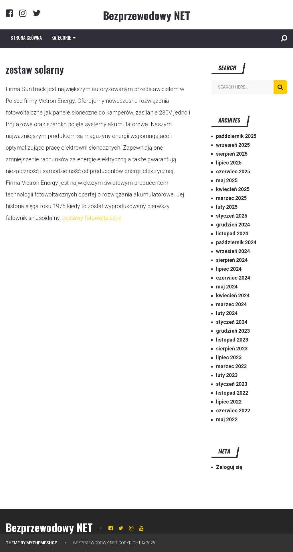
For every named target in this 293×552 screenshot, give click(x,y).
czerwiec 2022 (233, 411)
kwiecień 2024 (233, 295)
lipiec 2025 (228, 163)
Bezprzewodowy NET (146, 15)
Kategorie (61, 37)
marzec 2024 (231, 304)
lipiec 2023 (228, 357)
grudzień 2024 (233, 225)
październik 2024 (236, 242)
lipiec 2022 (228, 402)
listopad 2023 (232, 340)
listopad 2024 (232, 233)
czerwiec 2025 (233, 171)
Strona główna (26, 37)
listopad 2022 (232, 393)
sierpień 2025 (232, 154)
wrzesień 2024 (233, 251)
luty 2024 (226, 313)
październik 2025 (236, 136)
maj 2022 (226, 419)
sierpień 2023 (232, 349)
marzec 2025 (231, 198)
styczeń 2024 (231, 322)
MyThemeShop (42, 543)
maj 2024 (226, 287)
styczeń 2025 (231, 216)
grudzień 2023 (233, 331)
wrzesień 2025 (233, 145)
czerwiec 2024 (233, 278)
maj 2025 (226, 180)
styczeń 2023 (231, 384)
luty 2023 (226, 375)
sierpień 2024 (232, 260)
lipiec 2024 (228, 269)
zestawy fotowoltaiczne (92, 217)
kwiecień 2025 (233, 189)
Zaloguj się (229, 467)
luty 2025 (226, 207)
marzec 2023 (231, 366)
